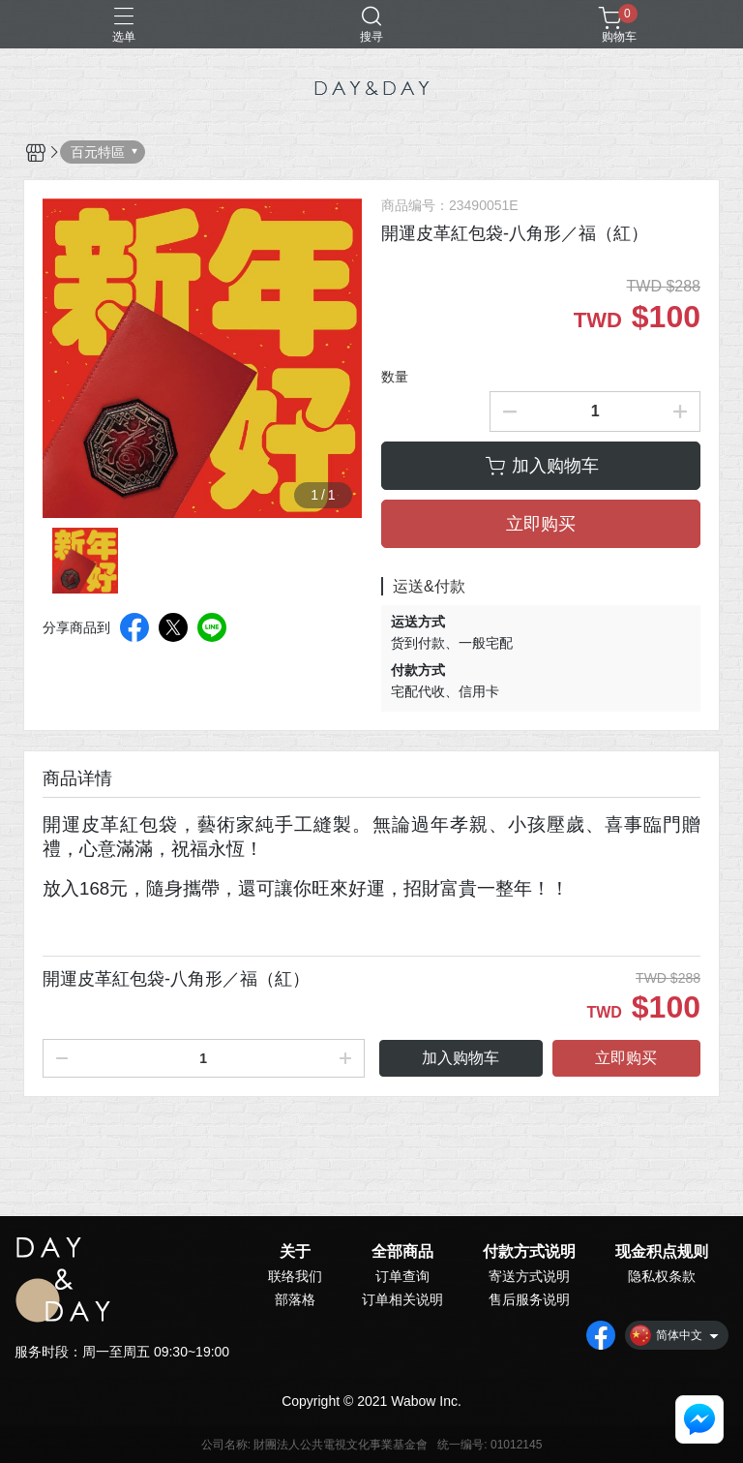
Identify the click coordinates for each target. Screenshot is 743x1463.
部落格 (295, 1299)
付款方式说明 (529, 1252)
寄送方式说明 (529, 1276)
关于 (295, 1252)
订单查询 (402, 1276)
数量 (394, 376)
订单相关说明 (402, 1299)
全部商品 (402, 1252)
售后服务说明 (529, 1299)
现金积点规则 (661, 1252)
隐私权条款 (662, 1276)
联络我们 (295, 1276)
